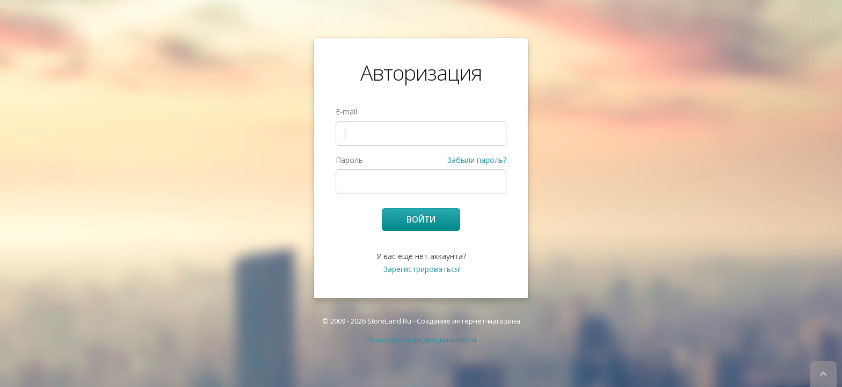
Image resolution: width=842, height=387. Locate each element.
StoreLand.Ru (389, 321)
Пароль (349, 160)
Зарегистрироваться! (422, 269)
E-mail (346, 111)
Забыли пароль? (476, 160)
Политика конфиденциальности (421, 340)
